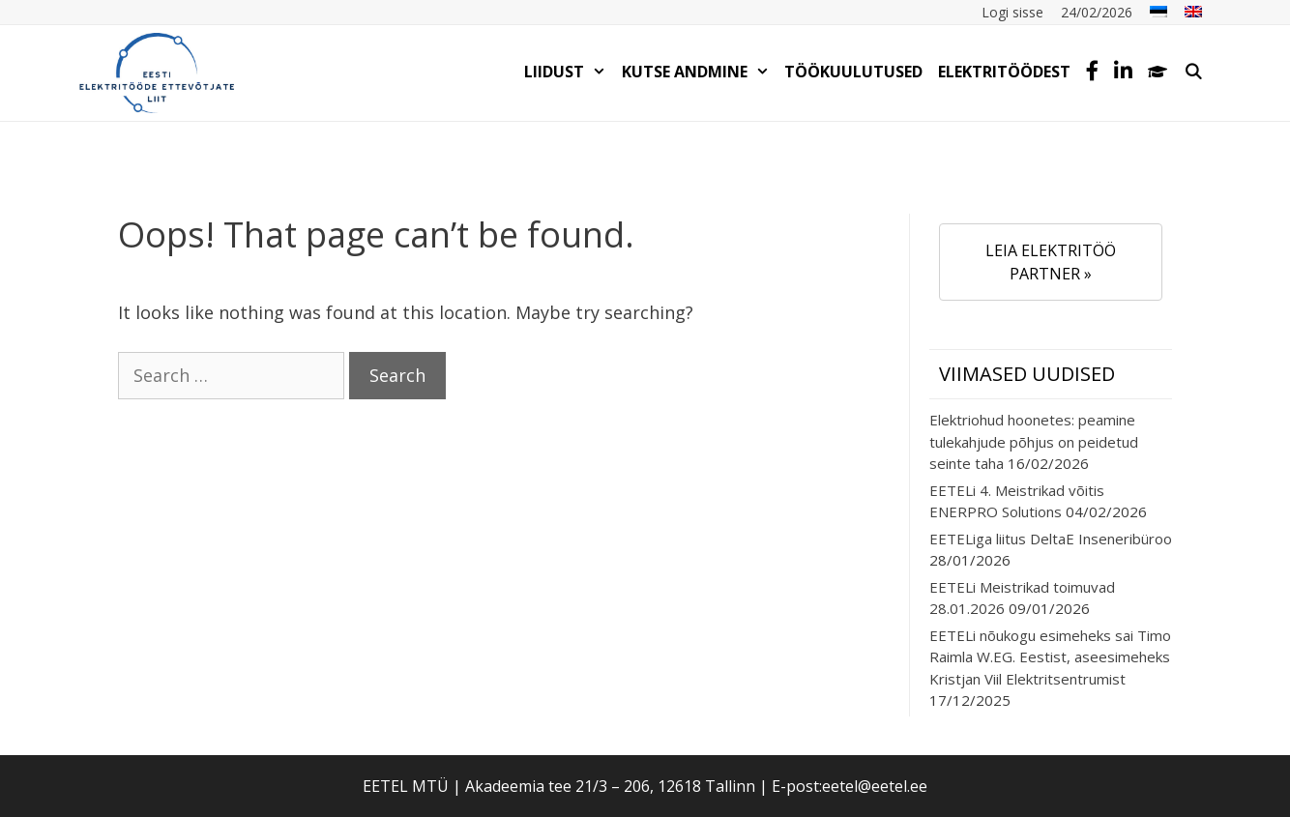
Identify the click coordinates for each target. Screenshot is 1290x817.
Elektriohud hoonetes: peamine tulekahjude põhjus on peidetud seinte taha (1033, 441)
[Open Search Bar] (1193, 71)
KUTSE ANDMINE (699, 71)
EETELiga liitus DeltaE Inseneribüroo (1050, 538)
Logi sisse (1012, 12)
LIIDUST (569, 71)
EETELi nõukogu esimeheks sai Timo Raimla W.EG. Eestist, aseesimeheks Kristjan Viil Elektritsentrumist (1050, 657)
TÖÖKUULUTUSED (853, 71)
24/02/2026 (1096, 12)
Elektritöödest (1004, 71)
